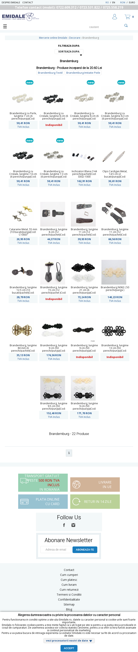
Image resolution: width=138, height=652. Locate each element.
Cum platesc (69, 580)
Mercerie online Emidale (53, 38)
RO (107, 2)
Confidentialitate (69, 599)
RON (122, 2)
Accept (69, 648)
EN (115, 2)
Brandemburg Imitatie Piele (83, 72)
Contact (27, 2)
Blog (69, 609)
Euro (132, 2)
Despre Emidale (11, 2)
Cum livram (69, 585)
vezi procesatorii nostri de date (67, 640)
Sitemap (69, 604)
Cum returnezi (69, 590)
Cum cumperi (69, 575)
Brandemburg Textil (50, 72)
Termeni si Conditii (69, 594)
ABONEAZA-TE (85, 549)
